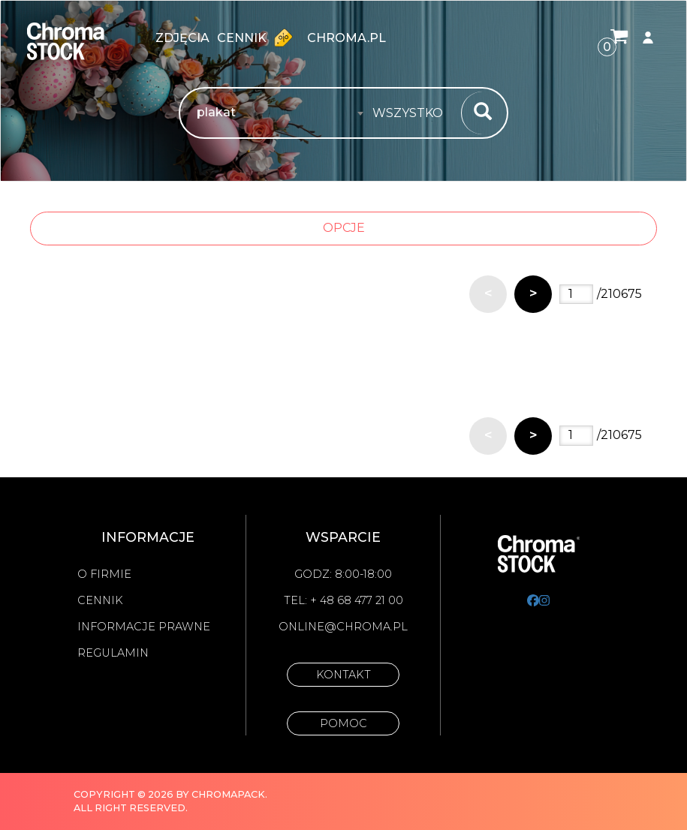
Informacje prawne (143, 626)
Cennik (258, 38)
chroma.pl (346, 38)
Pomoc (343, 723)
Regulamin (113, 653)
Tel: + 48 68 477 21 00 (343, 600)
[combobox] (412, 113)
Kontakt (343, 674)
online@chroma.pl (343, 626)
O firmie (104, 574)
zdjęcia (182, 38)
